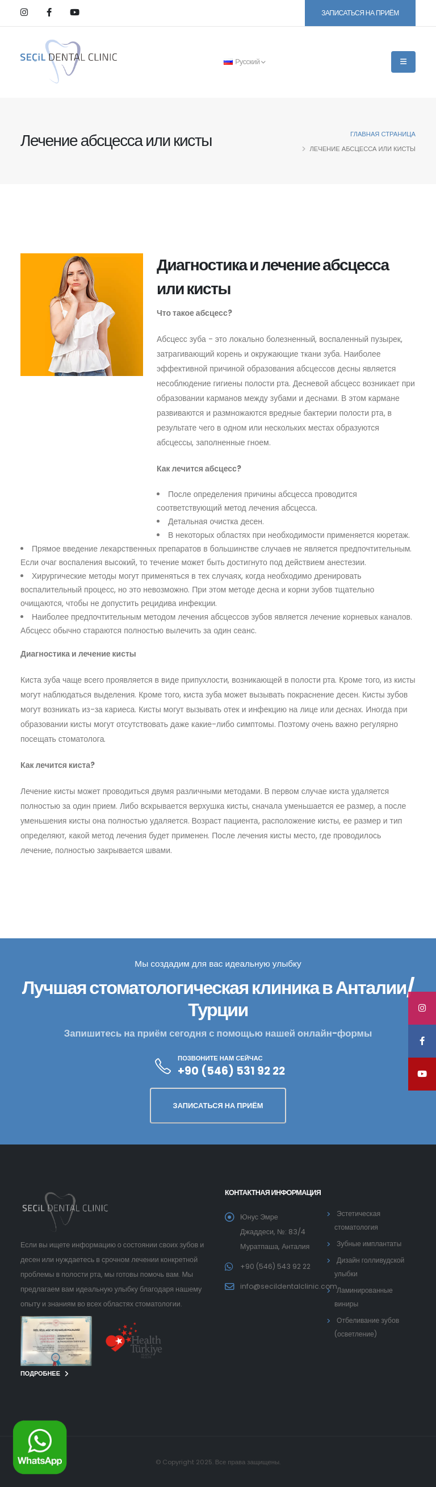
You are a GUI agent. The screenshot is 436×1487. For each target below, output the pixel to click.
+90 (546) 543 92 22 (276, 1266)
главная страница (383, 134)
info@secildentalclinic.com (289, 1286)
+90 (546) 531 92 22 (231, 1071)
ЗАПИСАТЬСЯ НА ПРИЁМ (360, 13)
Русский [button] (245, 61)
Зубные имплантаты (370, 1243)
